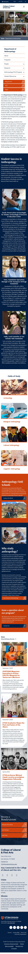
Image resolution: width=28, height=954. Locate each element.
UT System (14, 948)
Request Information (14, 824)
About (6, 56)
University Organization (20, 934)
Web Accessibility (9, 946)
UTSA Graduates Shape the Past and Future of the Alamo (13, 725)
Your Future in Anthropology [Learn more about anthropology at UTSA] (14, 598)
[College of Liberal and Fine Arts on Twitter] (7, 875)
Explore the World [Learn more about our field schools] (14, 498)
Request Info (14, 82)
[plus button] (14, 64)
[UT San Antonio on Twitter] (14, 927)
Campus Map (16, 932)
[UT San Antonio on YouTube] (18, 927)
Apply (14, 90)
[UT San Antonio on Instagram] (25, 927)
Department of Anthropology (13, 38)
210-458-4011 (11, 923)
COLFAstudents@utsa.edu (9, 864)
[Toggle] (24, 6)
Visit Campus (14, 830)
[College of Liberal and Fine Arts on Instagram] (16, 875)
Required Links (19, 946)
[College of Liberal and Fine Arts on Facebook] (2, 875)
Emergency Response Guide (11, 944)
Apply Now (14, 835)
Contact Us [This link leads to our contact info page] (14, 626)
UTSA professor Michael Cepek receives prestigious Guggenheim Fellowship (13, 777)
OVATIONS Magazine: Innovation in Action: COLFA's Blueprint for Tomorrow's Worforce (11, 674)
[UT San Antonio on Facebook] (10, 927)
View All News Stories (8, 639)
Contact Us (4, 861)
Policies (22, 944)
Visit (14, 85)
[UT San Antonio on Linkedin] (21, 927)
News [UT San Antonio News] (15, 1)
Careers (10, 932)
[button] (25, 1)
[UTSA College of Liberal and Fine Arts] (8, 6)
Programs (7, 60)
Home (2, 38)
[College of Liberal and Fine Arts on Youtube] (12, 875)
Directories (23, 932)
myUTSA (20, 1)
